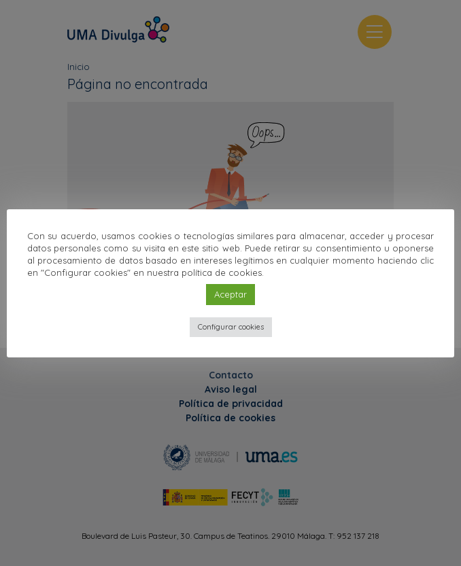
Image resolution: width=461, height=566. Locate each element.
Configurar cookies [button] (231, 327)
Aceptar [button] (230, 294)
